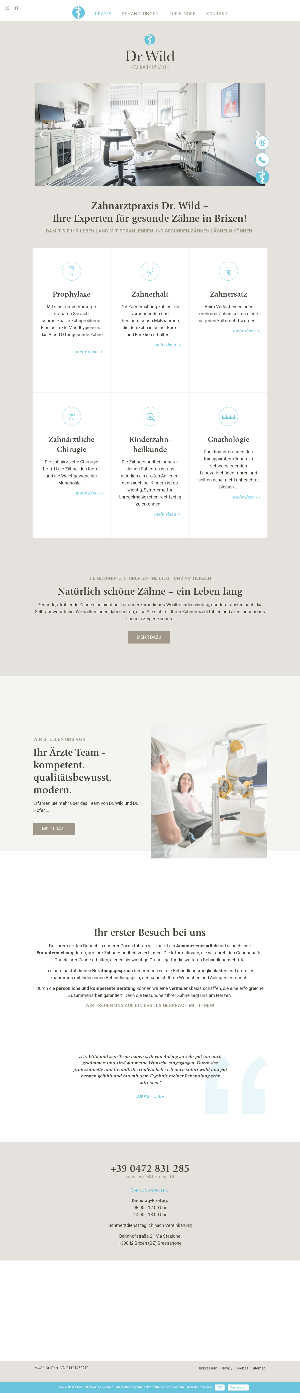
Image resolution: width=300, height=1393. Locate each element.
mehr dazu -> (89, 351)
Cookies (242, 1368)
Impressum (208, 1368)
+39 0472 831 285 (150, 1168)
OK (220, 1387)
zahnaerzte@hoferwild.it (150, 1176)
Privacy (226, 1368)
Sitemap (258, 1368)
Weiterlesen (238, 1387)
